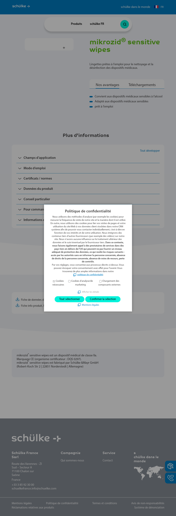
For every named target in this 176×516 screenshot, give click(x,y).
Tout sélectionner (68, 299)
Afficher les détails (90, 291)
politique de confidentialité (90, 274)
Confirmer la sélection (104, 299)
